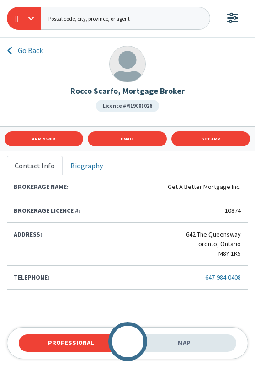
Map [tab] (184, 343)
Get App (210, 139)
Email (127, 139)
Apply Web (44, 139)
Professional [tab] (71, 343)
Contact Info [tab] (35, 165)
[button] (24, 18)
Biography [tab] (86, 165)
